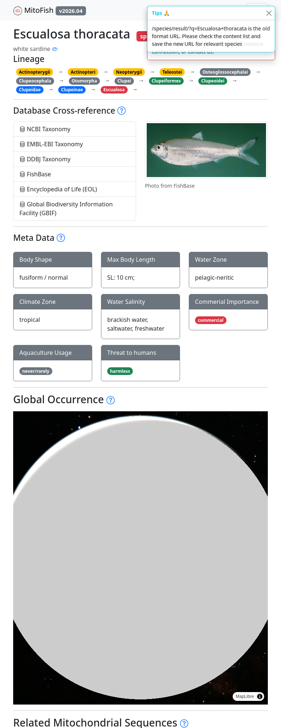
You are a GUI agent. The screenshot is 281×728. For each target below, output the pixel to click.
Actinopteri (83, 72)
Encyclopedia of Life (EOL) (58, 189)
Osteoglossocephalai (225, 72)
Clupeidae (30, 90)
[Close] (269, 13)
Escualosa (114, 90)
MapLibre (245, 696)
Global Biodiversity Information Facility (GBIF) (66, 208)
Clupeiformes (166, 81)
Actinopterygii (34, 72)
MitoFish (49, 10)
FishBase (35, 174)
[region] (140, 558)
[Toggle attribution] (259, 696)
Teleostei (172, 72)
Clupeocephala (35, 81)
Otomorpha (84, 81)
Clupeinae (72, 90)
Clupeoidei (212, 81)
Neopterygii (129, 72)
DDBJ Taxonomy (45, 159)
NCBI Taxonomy (45, 129)
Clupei (124, 81)
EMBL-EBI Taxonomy (51, 144)
